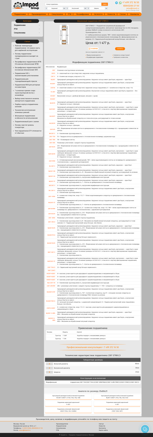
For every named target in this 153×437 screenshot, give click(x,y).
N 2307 (53, 92)
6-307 (68, 404)
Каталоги (98, 14)
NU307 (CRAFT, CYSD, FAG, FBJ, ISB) (68, 398)
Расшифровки (82, 14)
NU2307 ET (51, 202)
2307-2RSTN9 (51, 286)
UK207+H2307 (51, 273)
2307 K (53, 76)
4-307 (117, 404)
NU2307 (52, 84)
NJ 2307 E (52, 166)
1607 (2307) (51, 270)
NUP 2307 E (51, 252)
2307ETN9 (52, 161)
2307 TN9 (52, 140)
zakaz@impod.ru (25, 430)
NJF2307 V (52, 185)
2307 (53, 70)
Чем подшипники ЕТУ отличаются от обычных (28, 132)
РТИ (69, 14)
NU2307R (52, 123)
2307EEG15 (51, 214)
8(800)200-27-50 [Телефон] (131, 5)
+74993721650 (26, 428)
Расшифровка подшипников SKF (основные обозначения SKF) (28, 69)
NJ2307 (53, 79)
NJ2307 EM (51, 171)
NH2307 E (52, 133)
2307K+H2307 (51, 308)
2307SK (52, 88)
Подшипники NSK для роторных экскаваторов (27, 86)
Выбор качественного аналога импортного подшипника (27, 100)
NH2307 (52, 99)
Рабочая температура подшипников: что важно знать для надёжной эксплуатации (27, 48)
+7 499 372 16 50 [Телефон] (130, 2)
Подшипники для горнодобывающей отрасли (26, 80)
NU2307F (52, 116)
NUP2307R (51, 154)
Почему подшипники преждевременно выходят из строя (26, 56)
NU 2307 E (52, 190)
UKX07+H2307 (50, 280)
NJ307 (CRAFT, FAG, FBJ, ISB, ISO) (117, 398)
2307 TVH (52, 136)
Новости (111, 14)
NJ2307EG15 (51, 228)
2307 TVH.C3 (51, 267)
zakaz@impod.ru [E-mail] (132, 8)
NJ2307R (52, 103)
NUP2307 (52, 109)
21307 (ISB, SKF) (117, 411)
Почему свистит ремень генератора (24, 126)
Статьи (123, 14)
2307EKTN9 (51, 209)
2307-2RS (52, 143)
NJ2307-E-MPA (50, 313)
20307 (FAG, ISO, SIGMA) (68, 411)
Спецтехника (57, 14)
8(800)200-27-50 (37, 428)
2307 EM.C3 (51, 222)
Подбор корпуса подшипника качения (26, 105)
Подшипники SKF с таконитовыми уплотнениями (26, 74)
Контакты (134, 14)
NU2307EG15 (51, 243)
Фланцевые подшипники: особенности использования (26, 117)
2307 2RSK (51, 218)
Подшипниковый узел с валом (27, 122)
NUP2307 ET (51, 261)
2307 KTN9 (51, 196)
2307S (53, 73)
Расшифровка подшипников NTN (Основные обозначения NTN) (28, 63)
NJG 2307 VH (51, 283)
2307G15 (52, 129)
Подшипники (20, 14)
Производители (39, 14)
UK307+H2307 (51, 277)
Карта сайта (103, 430)
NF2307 (52, 96)
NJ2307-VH (52, 176)
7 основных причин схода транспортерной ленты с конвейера (25, 93)
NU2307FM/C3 (50, 301)
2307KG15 (52, 147)
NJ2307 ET (52, 181)
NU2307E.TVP (51, 292)
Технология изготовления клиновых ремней (25, 111)
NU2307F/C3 (51, 235)
